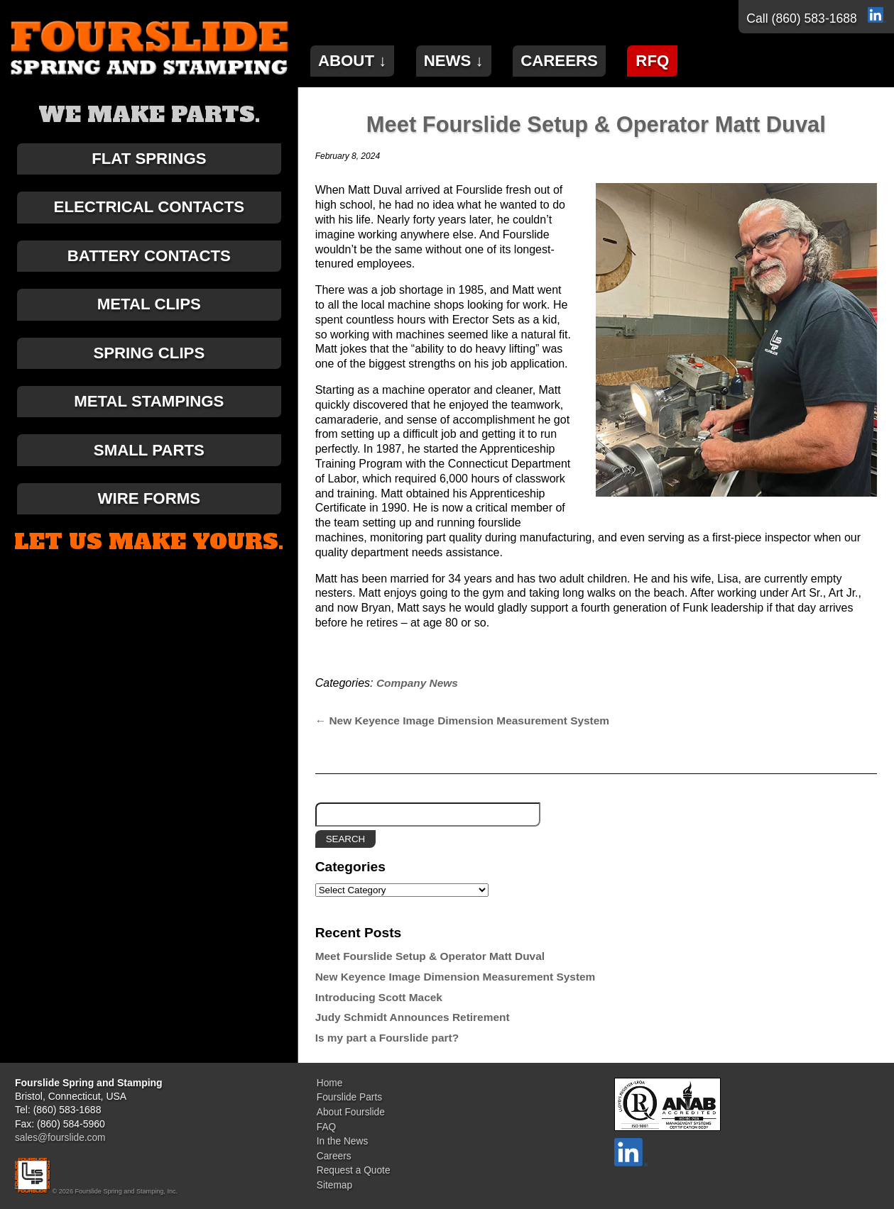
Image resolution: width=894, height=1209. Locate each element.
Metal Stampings (149, 415)
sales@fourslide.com (61, 1137)
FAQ (325, 1124)
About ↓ (356, 59)
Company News (418, 683)
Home (328, 1083)
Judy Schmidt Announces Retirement (416, 1017)
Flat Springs (149, 160)
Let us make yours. (148, 562)
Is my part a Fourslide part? (391, 1038)
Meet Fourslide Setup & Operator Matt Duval (596, 124)
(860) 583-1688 (814, 18)
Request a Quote (353, 1164)
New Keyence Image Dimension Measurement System (468, 720)
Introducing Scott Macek (381, 997)
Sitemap (333, 1178)
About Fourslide (350, 1110)
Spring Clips (149, 364)
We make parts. (149, 115)
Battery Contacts (149, 262)
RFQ (675, 59)
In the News (341, 1137)
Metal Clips (149, 313)
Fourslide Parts (348, 1096)
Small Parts (149, 466)
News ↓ (464, 59)
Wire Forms (149, 517)
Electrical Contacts (149, 211)
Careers (576, 59)
